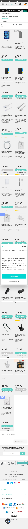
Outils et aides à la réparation (10, 16)
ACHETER (7, 60)
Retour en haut (20, 441)
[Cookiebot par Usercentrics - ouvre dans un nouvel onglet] (20, 247)
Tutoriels (4, 21)
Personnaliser (14, 281)
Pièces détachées (6, 13)
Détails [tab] (14, 250)
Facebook (8, 483)
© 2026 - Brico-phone (14, 519)
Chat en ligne (12, 1)
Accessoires (5, 18)
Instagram (15, 483)
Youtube (19, 483)
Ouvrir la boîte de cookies (6, 498)
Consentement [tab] (6, 250)
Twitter (11, 483)
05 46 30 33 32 (4, 1)
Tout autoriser (14, 276)
